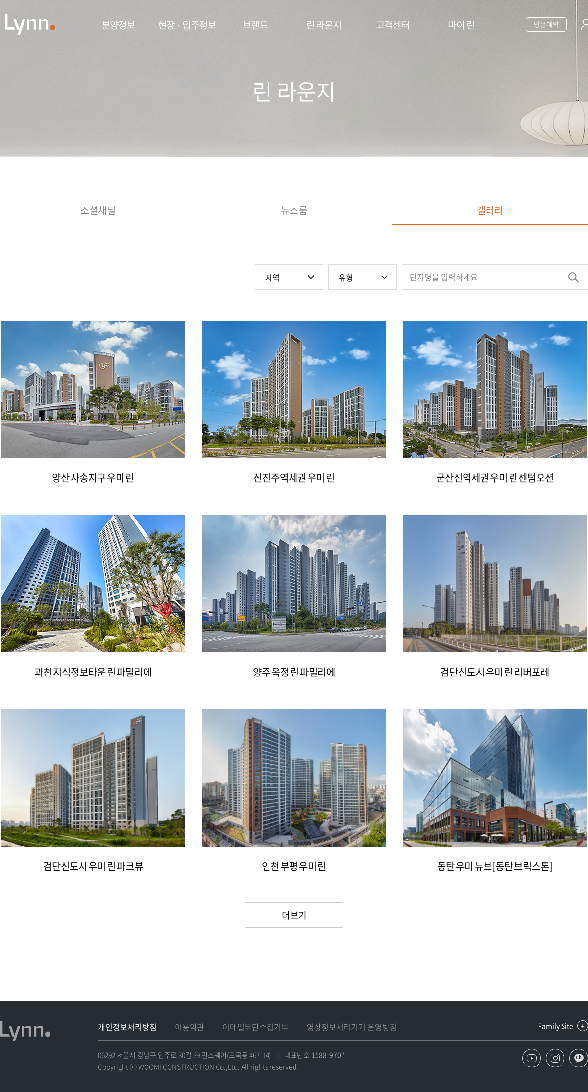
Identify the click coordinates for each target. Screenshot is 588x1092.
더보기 (294, 915)
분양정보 (118, 25)
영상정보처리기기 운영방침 (352, 1027)
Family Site (555, 1026)
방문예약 (546, 24)
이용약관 (189, 1027)
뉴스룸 (294, 210)
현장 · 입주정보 (187, 25)
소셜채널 (98, 210)
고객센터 (392, 25)
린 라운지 (323, 25)
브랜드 (255, 25)
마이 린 (461, 25)
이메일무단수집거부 (255, 1027)
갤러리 (490, 210)
